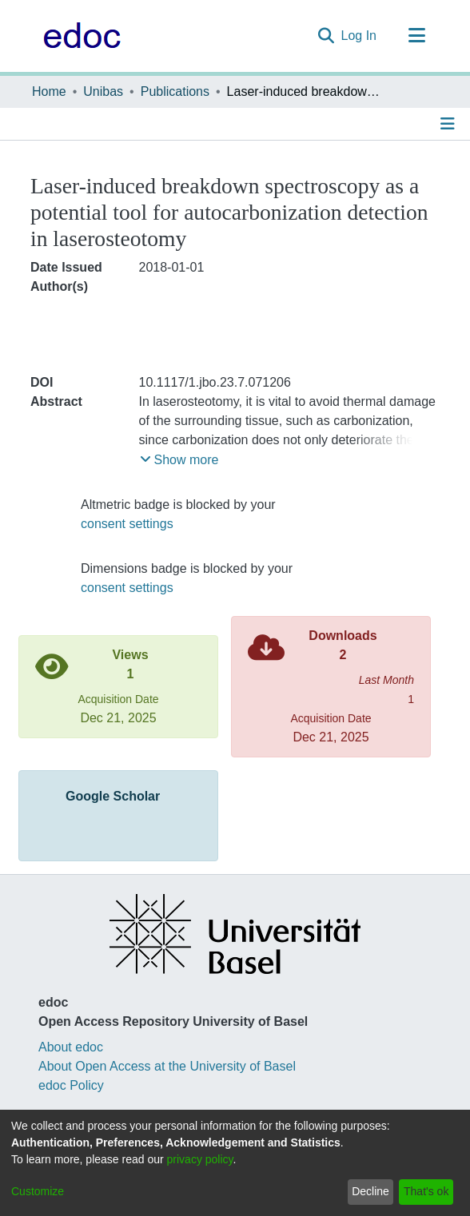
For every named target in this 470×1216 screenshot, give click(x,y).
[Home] (78, 36)
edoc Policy (71, 1085)
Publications (175, 91)
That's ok (426, 1191)
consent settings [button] (127, 524)
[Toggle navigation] (416, 36)
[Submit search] (327, 36)
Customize (37, 1191)
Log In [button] (359, 35)
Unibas (103, 91)
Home (49, 91)
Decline (370, 1191)
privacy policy (200, 1159)
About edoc (70, 1047)
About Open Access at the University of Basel (167, 1066)
